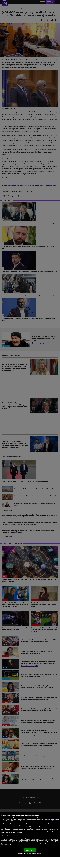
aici (24, 828)
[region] (30, 834)
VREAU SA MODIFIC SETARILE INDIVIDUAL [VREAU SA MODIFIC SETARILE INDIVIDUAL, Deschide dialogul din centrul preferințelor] (29, 853)
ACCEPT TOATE (30, 850)
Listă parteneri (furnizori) (7, 846)
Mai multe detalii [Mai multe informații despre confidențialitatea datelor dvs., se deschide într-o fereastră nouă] (52, 820)
